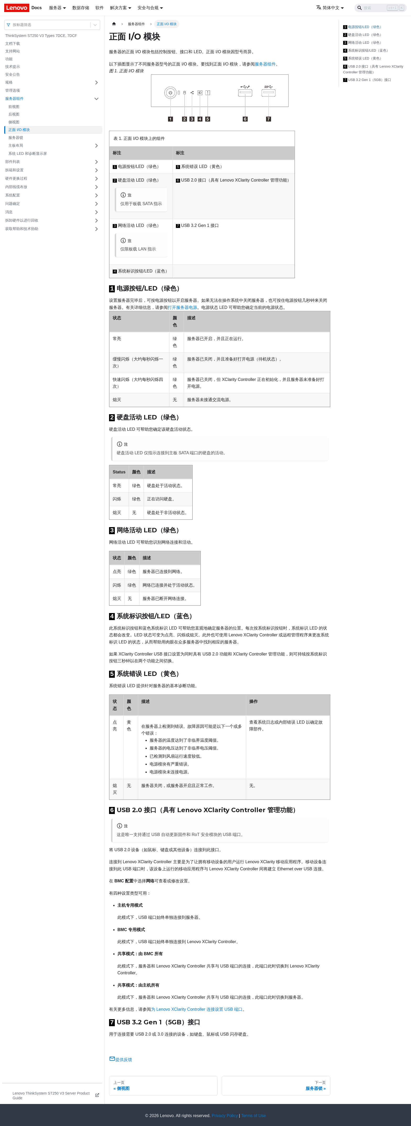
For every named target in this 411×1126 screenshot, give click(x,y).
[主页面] (114, 24)
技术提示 (12, 66)
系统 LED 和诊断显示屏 (27, 153)
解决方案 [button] (118, 8)
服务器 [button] (55, 8)
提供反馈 (120, 1058)
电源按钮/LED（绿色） (363, 26)
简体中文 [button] (327, 8)
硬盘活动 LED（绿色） (363, 34)
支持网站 (12, 51)
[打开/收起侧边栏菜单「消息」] (96, 212)
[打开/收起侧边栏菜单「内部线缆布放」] (96, 187)
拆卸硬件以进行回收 (21, 220)
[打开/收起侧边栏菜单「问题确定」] (96, 204)
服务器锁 (15, 137)
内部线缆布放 (16, 187)
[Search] (380, 8)
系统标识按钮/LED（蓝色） (366, 49)
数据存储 (80, 8)
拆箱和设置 (14, 170)
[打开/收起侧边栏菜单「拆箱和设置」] (96, 170)
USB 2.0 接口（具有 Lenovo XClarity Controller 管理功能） (373, 68)
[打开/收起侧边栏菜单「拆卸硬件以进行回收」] (96, 220)
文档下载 (12, 43)
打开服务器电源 (182, 307)
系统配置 (12, 195)
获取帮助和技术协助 (21, 229)
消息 (9, 212)
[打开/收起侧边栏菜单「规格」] (96, 82)
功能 (9, 59)
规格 (9, 82)
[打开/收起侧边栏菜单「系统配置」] (96, 195)
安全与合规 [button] (148, 8)
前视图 (13, 107)
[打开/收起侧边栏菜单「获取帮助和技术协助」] (96, 229)
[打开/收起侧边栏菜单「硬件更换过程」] (96, 178)
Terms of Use (253, 1114)
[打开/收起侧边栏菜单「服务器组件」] (96, 99)
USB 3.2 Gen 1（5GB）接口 (367, 78)
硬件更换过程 (16, 178)
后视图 (13, 114)
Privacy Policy (225, 1114)
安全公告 (12, 74)
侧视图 (13, 122)
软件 (99, 8)
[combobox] (13, 25)
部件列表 (12, 162)
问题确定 (12, 203)
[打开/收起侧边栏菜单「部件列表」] (96, 162)
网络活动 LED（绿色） (363, 42)
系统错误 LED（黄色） (363, 57)
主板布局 (15, 145)
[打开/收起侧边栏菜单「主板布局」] (96, 145)
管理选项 (12, 90)
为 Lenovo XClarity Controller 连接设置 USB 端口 (196, 1007)
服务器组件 (14, 98)
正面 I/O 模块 (19, 130)
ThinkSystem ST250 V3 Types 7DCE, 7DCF (41, 36)
